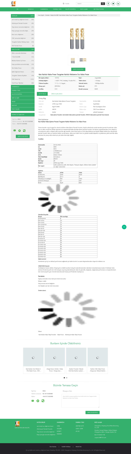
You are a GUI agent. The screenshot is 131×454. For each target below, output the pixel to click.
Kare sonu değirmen (23, 34)
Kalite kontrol (71, 9)
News (13, 101)
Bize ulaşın (15, 98)
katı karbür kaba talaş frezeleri (47, 334)
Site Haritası (53, 446)
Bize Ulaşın (84, 9)
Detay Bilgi (42, 94)
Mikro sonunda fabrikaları (23, 53)
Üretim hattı (80, 426)
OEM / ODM (79, 428)
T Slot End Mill (23, 57)
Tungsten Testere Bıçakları (23, 75)
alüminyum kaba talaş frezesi (73, 334)
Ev (17, 9)
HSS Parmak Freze (23, 46)
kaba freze (60, 334)
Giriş (58, 426)
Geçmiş (59, 428)
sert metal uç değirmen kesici (23, 19)
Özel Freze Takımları (23, 83)
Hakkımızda (44, 9)
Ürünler (23, 16)
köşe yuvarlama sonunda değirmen (23, 64)
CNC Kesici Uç (23, 79)
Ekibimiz (59, 434)
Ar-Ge (78, 431)
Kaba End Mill (23, 49)
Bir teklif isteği (99, 9)
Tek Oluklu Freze (23, 68)
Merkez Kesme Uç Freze (23, 61)
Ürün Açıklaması (56, 94)
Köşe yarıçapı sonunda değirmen (23, 31)
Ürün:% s (31, 9)
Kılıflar (14, 105)
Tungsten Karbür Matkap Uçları (23, 42)
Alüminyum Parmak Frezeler (23, 23)
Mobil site (79, 446)
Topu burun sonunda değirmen (23, 27)
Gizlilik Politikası (66, 446)
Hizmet (59, 431)
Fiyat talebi (15, 109)
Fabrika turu (57, 9)
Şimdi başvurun (78, 69)
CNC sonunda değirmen (23, 38)
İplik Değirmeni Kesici (23, 72)
